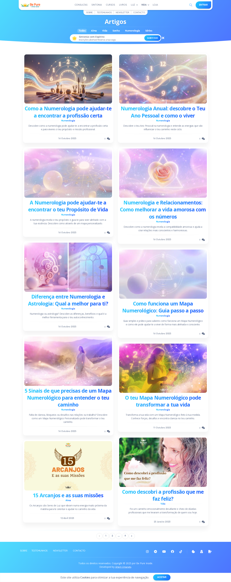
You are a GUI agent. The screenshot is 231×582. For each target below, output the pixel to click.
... (119, 536)
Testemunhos (104, 12)
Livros (123, 5)
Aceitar (161, 577)
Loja (155, 5)
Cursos (110, 5)
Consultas (81, 5)
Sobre (89, 12)
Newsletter (122, 12)
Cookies (85, 577)
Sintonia (96, 5)
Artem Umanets (123, 567)
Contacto (139, 12)
